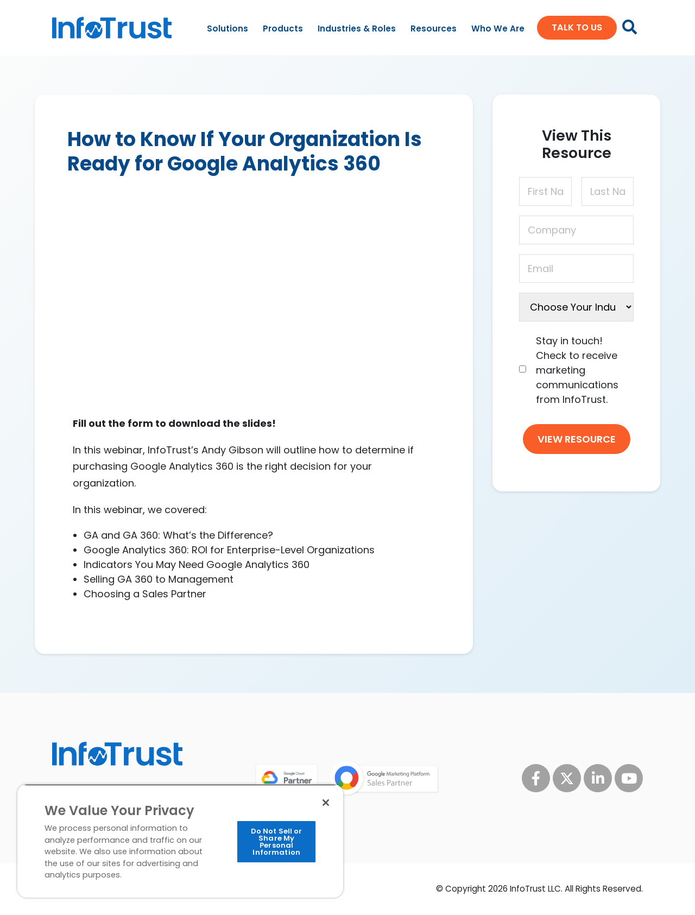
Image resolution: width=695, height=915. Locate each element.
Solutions (227, 28)
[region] (180, 841)
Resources (433, 28)
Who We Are (498, 28)
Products (283, 28)
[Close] (326, 803)
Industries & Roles (357, 28)
